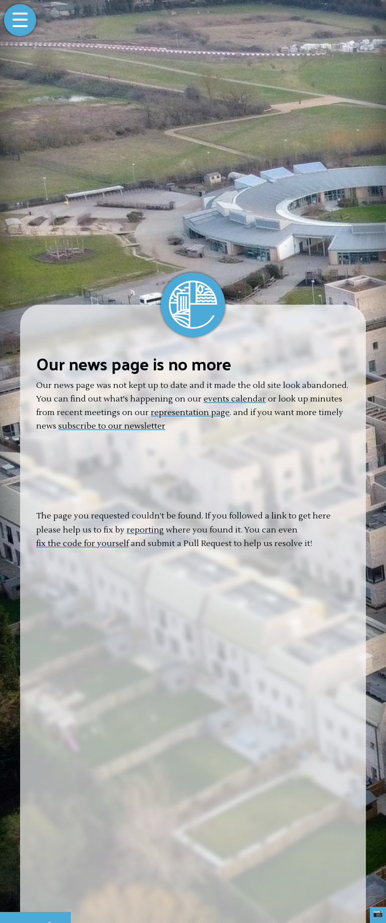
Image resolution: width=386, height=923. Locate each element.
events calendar (235, 399)
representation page (190, 413)
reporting (145, 530)
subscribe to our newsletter (111, 426)
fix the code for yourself (82, 544)
